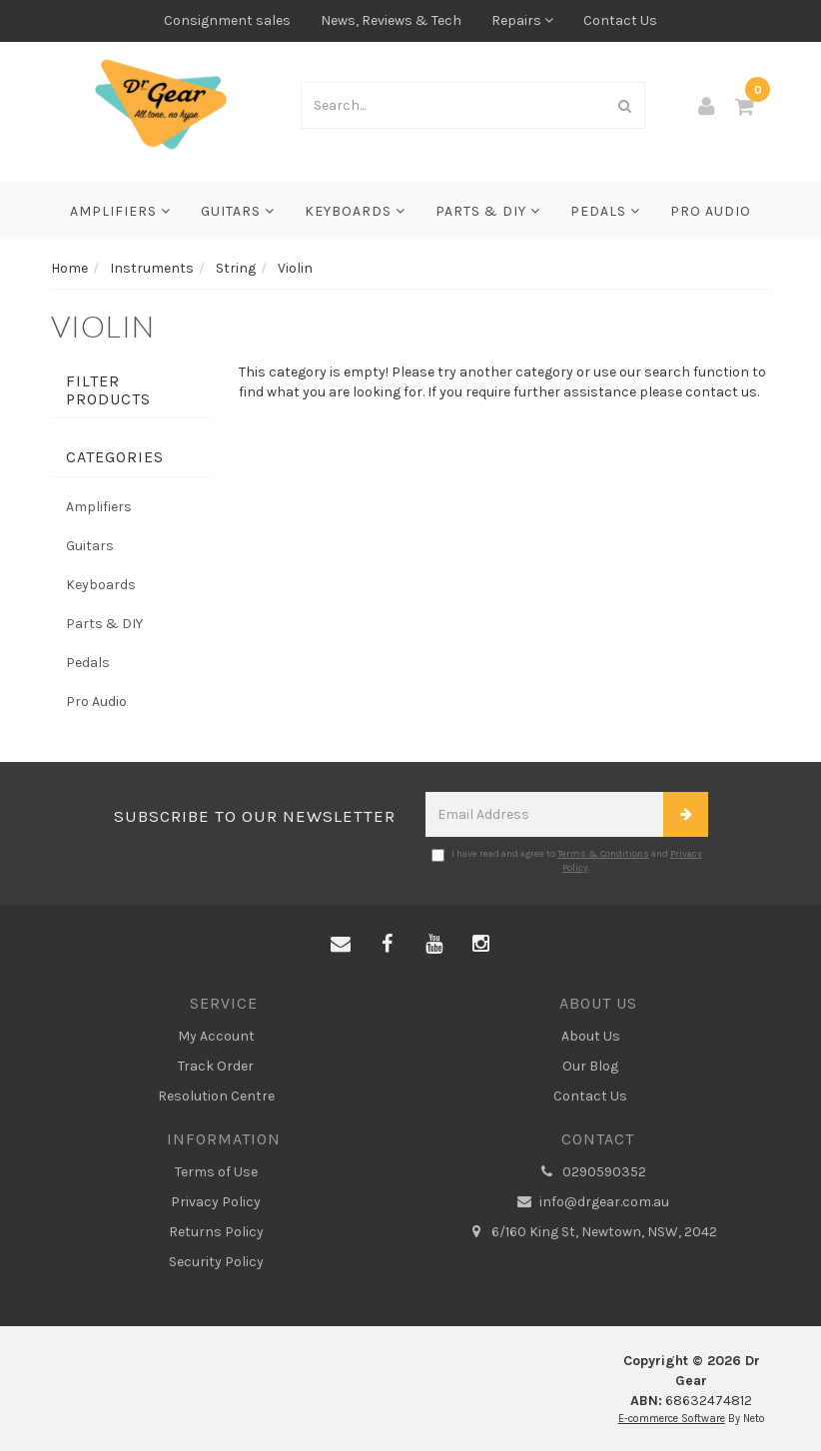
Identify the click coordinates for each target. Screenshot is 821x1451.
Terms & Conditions (603, 854)
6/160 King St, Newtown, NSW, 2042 (590, 1232)
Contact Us (620, 20)
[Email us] (341, 945)
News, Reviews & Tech (391, 20)
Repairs (522, 20)
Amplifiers (120, 211)
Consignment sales (227, 20)
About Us (590, 1036)
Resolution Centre (216, 1096)
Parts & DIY (487, 211)
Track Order (216, 1066)
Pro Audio (710, 211)
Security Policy (216, 1261)
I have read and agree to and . (566, 861)
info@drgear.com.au (590, 1202)
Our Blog (590, 1066)
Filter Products (108, 389)
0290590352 (590, 1172)
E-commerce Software (671, 1418)
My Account (216, 1036)
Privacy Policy (216, 1201)
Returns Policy (216, 1231)
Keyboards (355, 211)
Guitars (238, 211)
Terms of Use (216, 1171)
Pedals (605, 211)
